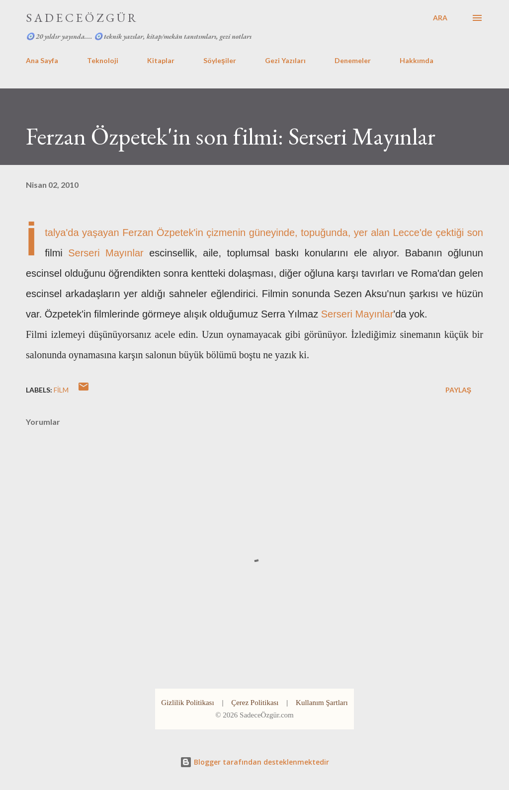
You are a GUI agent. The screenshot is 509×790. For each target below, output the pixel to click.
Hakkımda (416, 60)
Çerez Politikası (254, 703)
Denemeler (353, 60)
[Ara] (440, 18)
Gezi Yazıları (285, 60)
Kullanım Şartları (322, 703)
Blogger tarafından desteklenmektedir (254, 762)
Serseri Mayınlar (105, 252)
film (61, 390)
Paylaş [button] (458, 390)
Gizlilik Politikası (187, 703)
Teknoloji (102, 60)
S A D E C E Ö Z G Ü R (81, 17)
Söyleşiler (219, 60)
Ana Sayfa (42, 60)
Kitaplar (160, 60)
